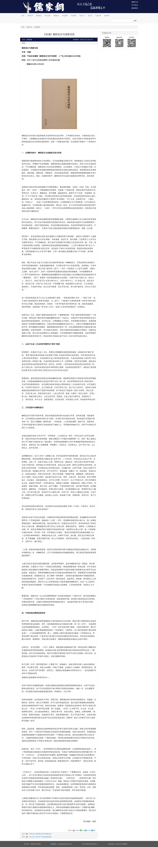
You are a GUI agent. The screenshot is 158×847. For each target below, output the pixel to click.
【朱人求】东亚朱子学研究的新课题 (40, 837)
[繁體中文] (134, 2)
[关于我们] (134, 5)
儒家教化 (56, 15)
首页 (23, 15)
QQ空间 (88, 830)
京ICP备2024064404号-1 (90, 844)
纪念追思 (98, 15)
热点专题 (47, 15)
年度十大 (82, 15)
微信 (83, 830)
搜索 (135, 20)
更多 (94, 830)
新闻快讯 (39, 15)
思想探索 (37, 27)
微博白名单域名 (36, 844)
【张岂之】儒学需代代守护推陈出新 (40, 834)
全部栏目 (107, 15)
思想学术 (30, 15)
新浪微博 (76, 830)
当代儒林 (73, 15)
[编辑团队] (134, 8)
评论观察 (65, 15)
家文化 (90, 15)
